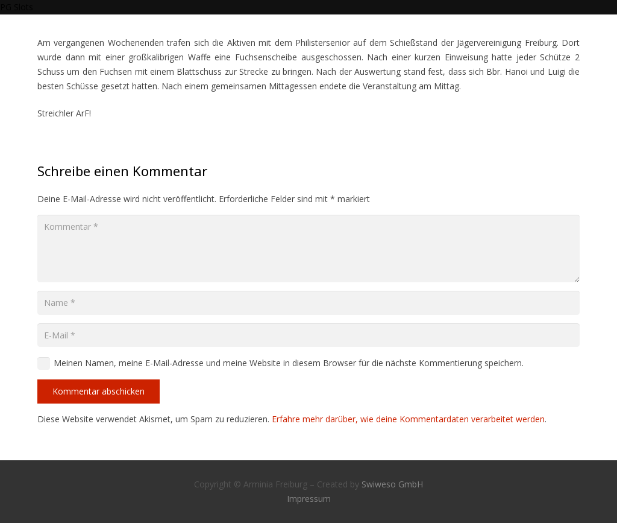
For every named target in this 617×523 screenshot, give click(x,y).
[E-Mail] (308, 335)
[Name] (308, 302)
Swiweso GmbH (392, 484)
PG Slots (16, 7)
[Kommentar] (308, 248)
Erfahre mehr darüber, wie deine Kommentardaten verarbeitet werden (408, 419)
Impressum (309, 498)
